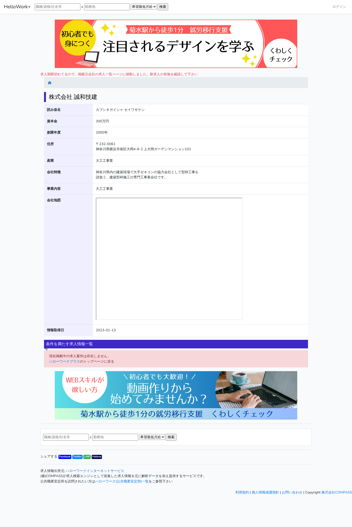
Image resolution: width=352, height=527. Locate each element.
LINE (87, 456)
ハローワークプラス (64, 361)
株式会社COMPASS (336, 492)
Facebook (65, 456)
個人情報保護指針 (265, 492)
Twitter (77, 456)
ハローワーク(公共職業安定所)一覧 (122, 481)
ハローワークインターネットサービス (95, 470)
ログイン (339, 6)
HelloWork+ (17, 6)
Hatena (96, 456)
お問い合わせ (292, 492)
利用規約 (242, 492)
